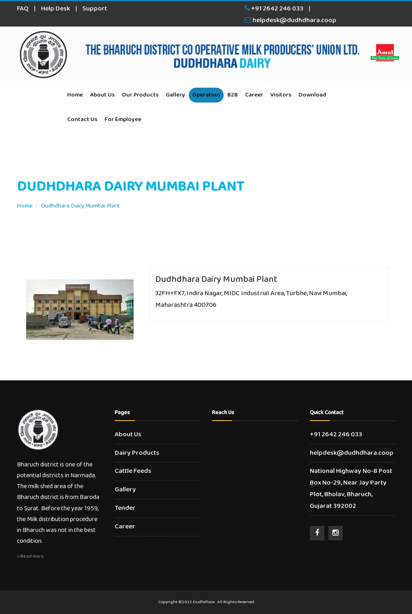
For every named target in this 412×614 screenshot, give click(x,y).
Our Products (140, 95)
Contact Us (82, 119)
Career (254, 95)
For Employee (123, 119)
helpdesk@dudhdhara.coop (290, 20)
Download (312, 95)
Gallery (175, 95)
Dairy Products (137, 453)
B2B (232, 95)
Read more (30, 556)
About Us (102, 95)
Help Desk (55, 8)
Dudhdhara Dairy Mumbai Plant (216, 279)
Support (94, 8)
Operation (206, 95)
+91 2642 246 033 (274, 8)
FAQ (23, 8)
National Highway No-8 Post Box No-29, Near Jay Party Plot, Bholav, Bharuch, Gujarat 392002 (351, 488)
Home (75, 95)
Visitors (280, 95)
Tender (125, 508)
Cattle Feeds (133, 471)
